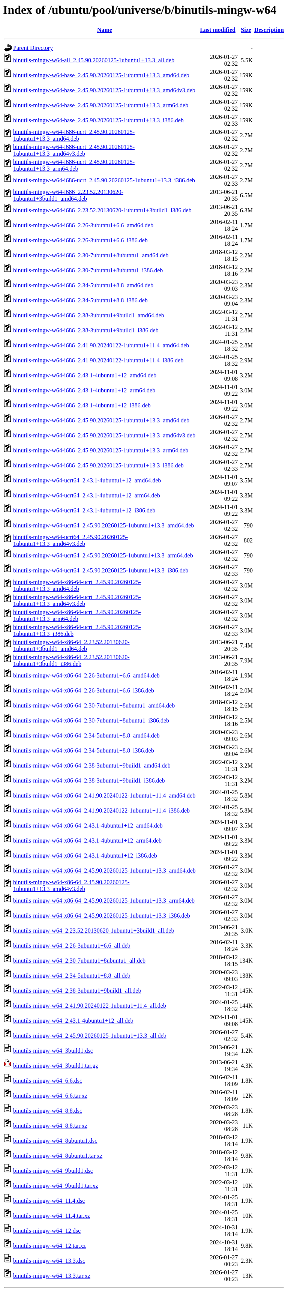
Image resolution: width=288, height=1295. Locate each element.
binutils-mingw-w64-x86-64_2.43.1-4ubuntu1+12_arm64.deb (87, 840)
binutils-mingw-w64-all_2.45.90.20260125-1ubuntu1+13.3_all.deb (93, 60)
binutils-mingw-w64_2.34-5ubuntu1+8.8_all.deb (71, 975)
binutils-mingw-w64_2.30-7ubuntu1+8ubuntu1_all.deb (79, 960)
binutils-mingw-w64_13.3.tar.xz (51, 1275)
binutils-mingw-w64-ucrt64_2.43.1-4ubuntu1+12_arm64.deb (86, 495)
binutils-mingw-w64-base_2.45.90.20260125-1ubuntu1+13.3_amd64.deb (101, 75)
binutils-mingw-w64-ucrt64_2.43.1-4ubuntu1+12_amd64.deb (87, 480)
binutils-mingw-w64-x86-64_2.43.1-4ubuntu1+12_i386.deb (85, 855)
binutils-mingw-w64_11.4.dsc (49, 1200)
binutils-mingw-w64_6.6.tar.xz (50, 1095)
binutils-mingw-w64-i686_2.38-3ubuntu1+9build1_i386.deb (86, 330)
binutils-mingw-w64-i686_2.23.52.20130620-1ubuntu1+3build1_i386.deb (102, 210)
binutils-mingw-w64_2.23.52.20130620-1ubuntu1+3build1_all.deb (93, 930)
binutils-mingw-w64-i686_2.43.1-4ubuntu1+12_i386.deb (82, 405)
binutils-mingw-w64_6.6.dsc (47, 1080)
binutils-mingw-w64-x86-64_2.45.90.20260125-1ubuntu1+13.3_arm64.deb (104, 900)
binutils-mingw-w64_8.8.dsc (47, 1110)
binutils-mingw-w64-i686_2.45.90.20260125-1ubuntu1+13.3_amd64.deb (101, 420)
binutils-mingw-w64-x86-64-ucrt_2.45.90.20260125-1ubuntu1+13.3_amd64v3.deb (77, 600)
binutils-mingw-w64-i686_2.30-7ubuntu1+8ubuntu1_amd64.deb (90, 255)
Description (269, 30)
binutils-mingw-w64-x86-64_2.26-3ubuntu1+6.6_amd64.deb (86, 675)
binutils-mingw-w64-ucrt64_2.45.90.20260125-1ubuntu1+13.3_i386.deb (100, 570)
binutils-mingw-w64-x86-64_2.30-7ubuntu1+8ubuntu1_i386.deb (91, 720)
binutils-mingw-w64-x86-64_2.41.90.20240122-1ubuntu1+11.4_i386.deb (101, 810)
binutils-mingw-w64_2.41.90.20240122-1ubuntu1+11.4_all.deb (89, 1005)
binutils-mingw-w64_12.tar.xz (49, 1245)
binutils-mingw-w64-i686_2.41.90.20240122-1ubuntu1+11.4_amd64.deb (101, 345)
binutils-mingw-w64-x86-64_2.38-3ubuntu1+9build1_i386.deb (89, 780)
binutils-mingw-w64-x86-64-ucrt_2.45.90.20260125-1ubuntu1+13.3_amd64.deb (77, 585)
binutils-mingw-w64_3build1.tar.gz (55, 1065)
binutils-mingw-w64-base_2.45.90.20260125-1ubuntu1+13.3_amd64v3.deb (104, 90)
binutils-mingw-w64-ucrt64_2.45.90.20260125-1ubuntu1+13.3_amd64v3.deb (70, 540)
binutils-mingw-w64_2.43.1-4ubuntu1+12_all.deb (73, 1020)
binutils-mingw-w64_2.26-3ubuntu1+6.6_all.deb (71, 945)
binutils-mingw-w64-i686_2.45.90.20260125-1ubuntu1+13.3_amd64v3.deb (104, 435)
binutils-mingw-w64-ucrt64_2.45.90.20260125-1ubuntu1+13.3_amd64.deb (103, 525)
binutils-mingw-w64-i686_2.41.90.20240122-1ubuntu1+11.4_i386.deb (98, 360)
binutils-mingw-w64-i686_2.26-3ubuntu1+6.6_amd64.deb (83, 225)
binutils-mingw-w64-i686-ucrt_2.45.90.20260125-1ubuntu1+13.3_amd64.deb (74, 135)
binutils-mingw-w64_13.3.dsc (49, 1260)
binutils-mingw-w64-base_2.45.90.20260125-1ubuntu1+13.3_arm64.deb (100, 105)
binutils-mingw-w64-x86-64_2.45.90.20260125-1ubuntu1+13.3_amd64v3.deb (71, 885)
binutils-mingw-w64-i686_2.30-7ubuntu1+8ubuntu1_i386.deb (88, 270)
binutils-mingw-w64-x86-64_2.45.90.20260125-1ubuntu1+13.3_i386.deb (101, 915)
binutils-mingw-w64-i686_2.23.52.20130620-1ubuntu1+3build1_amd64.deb (68, 195)
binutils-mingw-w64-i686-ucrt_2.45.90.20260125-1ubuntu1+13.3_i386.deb (104, 180)
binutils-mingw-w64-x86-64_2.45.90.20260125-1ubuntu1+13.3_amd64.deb (104, 870)
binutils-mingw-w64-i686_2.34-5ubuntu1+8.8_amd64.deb (83, 285)
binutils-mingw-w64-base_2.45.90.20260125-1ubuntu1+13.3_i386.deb (98, 120)
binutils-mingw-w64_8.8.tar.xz (50, 1125)
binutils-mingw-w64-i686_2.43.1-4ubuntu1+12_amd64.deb (84, 375)
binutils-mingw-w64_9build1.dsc (53, 1170)
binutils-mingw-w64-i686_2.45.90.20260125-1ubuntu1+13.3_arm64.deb (100, 450)
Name (104, 30)
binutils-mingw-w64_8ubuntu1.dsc (55, 1140)
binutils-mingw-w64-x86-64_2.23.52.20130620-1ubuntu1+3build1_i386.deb (71, 660)
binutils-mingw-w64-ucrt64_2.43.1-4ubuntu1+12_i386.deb (84, 510)
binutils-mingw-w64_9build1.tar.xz (55, 1185)
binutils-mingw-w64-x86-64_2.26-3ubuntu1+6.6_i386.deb (83, 690)
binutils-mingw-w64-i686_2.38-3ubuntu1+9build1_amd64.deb (88, 315)
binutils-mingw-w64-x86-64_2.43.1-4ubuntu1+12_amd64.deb (88, 825)
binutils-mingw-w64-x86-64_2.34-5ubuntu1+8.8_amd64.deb (86, 735)
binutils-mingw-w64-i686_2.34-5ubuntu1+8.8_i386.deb (80, 300)
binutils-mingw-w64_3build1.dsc (53, 1050)
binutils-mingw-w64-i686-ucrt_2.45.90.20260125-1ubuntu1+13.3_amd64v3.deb (74, 150)
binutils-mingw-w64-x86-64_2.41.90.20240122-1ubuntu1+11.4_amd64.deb (104, 795)
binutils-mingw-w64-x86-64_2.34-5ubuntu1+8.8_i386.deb (83, 750)
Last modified (218, 30)
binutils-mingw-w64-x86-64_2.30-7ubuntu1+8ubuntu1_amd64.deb (94, 705)
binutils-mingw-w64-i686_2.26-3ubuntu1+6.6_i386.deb (80, 240)
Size (246, 30)
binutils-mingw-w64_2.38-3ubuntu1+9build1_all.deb (77, 990)
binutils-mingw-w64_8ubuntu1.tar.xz (57, 1155)
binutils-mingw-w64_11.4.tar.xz (51, 1215)
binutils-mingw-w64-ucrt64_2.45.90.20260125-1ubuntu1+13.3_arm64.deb (103, 555)
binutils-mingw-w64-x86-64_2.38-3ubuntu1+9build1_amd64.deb (92, 765)
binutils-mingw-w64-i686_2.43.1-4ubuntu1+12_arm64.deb (84, 390)
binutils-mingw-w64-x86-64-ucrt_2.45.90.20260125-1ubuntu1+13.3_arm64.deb (77, 615)
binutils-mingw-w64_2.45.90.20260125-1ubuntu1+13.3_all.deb (89, 1035)
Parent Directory (33, 48)
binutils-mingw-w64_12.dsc (47, 1230)
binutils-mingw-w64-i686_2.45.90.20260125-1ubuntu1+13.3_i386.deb (98, 465)
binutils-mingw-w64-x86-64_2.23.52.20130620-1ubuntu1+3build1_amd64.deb (71, 645)
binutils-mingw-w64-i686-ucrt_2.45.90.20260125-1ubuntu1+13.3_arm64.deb (74, 165)
